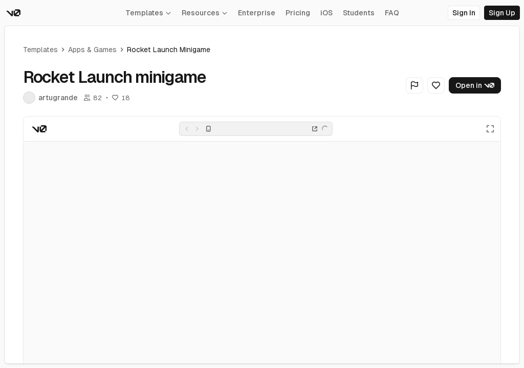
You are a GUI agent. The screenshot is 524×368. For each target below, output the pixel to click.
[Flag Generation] (414, 85)
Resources (205, 13)
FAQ (392, 13)
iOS (326, 13)
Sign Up (502, 13)
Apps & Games (92, 49)
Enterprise (256, 13)
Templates (148, 13)
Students (359, 13)
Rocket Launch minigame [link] (168, 49)
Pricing (298, 13)
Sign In (463, 13)
